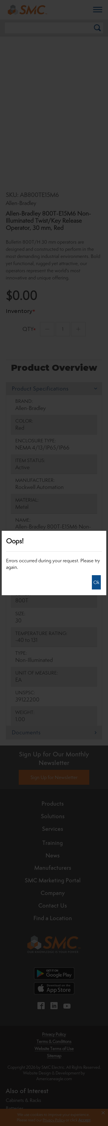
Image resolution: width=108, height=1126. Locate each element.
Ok (96, 582)
